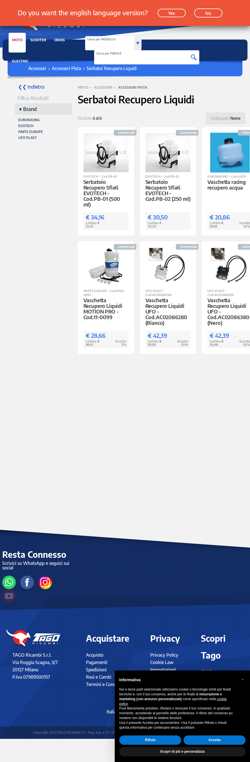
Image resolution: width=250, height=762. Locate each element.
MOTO (17, 41)
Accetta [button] (214, 740)
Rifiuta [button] (150, 740)
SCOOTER (38, 40)
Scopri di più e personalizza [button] (182, 752)
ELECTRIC (20, 61)
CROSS (59, 40)
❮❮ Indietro (31, 86)
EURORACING (29, 120)
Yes (171, 12)
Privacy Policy (164, 655)
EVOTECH (26, 126)
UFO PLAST (27, 138)
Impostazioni (163, 669)
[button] (242, 679)
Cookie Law (162, 662)
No (208, 12)
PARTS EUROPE (30, 132)
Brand (30, 109)
